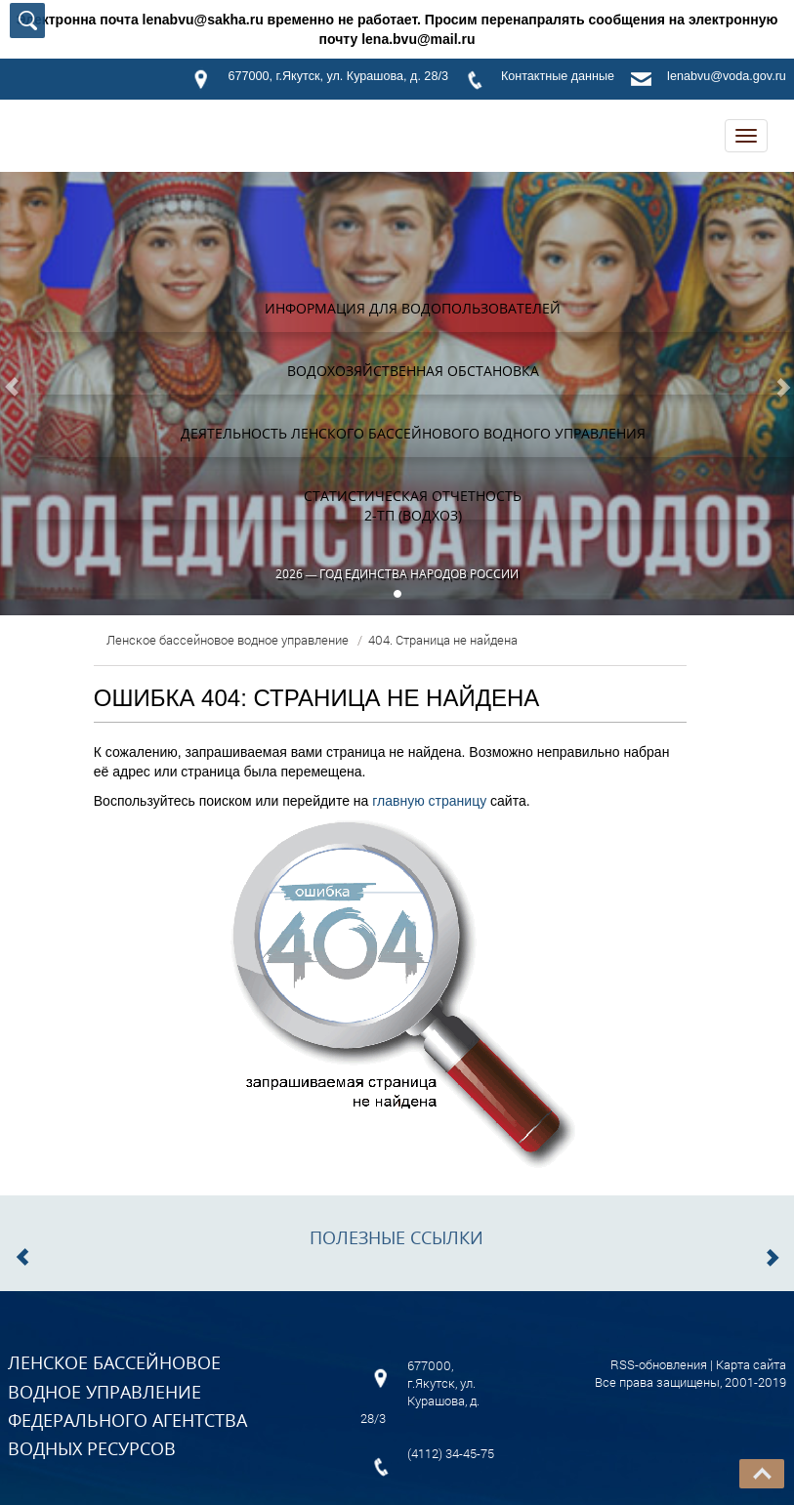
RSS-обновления (658, 1364)
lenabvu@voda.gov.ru (726, 76)
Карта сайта (751, 1364)
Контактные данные (557, 76)
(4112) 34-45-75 (450, 1453)
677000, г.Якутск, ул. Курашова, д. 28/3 (337, 76)
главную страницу (429, 801)
